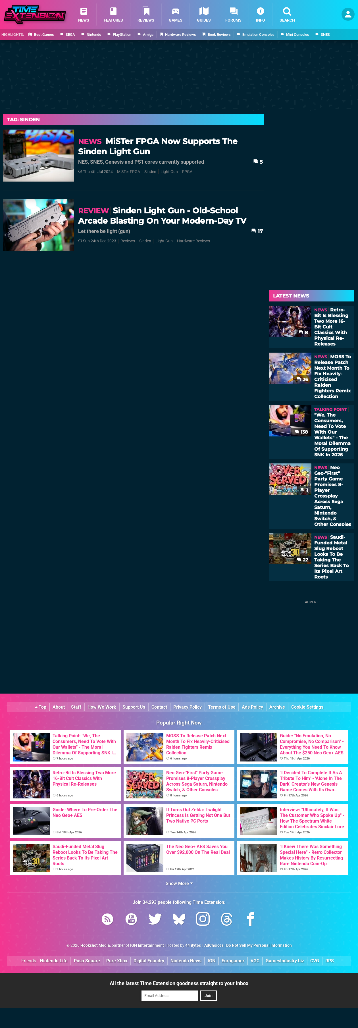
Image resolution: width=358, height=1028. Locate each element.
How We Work (102, 707)
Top (40, 707)
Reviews (127, 241)
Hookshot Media (95, 945)
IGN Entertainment (147, 945)
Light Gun (169, 171)
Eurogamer (233, 961)
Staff (76, 707)
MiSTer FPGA (128, 171)
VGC (255, 961)
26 (302, 379)
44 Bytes (193, 945)
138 (301, 432)
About (59, 707)
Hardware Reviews (193, 241)
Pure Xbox (116, 961)
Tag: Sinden (23, 119)
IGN (211, 961)
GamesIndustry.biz (285, 961)
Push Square (87, 961)
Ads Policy (252, 707)
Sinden (150, 171)
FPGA (187, 171)
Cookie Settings (307, 707)
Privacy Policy (187, 707)
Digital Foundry (149, 961)
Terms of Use (222, 707)
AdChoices (213, 945)
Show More (179, 883)
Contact (159, 707)
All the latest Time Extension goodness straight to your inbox (179, 983)
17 (257, 231)
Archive (277, 707)
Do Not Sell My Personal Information (259, 945)
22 (302, 560)
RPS (329, 961)
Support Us (133, 707)
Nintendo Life (54, 961)
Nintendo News (185, 961)
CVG (314, 961)
